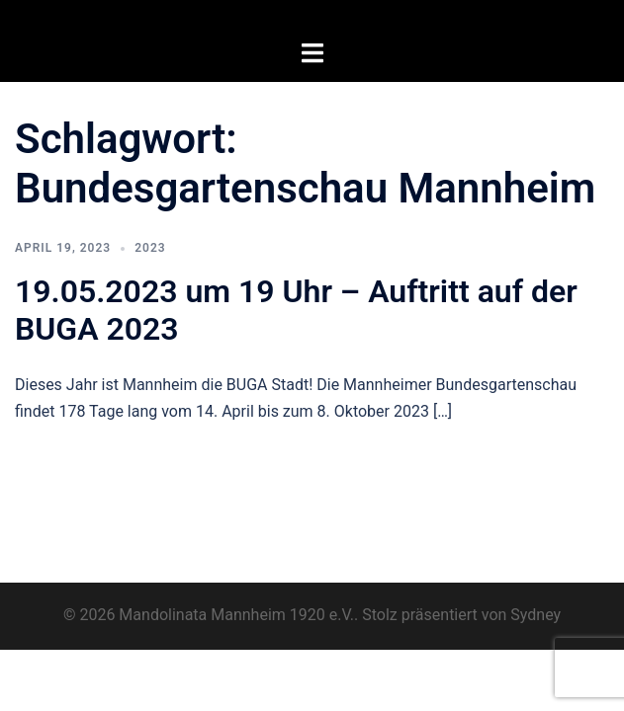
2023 (149, 248)
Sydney (535, 614)
